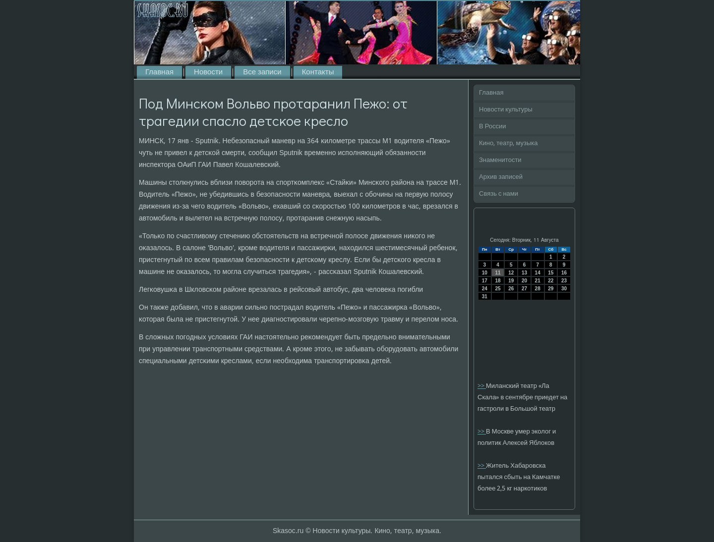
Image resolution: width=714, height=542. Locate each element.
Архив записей (501, 177)
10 (484, 272)
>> (481, 386)
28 (537, 288)
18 (497, 280)
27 (524, 288)
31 (484, 296)
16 (564, 272)
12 (511, 272)
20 (524, 280)
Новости (208, 72)
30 (564, 288)
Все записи (262, 72)
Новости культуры (506, 109)
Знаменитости (500, 160)
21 (537, 280)
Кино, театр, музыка (508, 143)
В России (492, 126)
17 (484, 280)
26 (511, 288)
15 (550, 272)
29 (550, 288)
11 (497, 272)
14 (537, 272)
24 (484, 288)
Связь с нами (498, 194)
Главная (159, 72)
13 (524, 272)
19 (511, 280)
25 (497, 288)
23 (564, 280)
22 (550, 280)
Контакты (318, 72)
